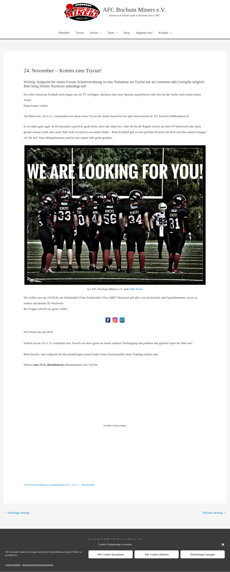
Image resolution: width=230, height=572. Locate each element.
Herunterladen (90, 485)
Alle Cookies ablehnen (157, 554)
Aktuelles (64, 33)
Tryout (80, 33)
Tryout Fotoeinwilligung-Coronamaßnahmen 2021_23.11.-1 (52, 485)
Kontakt (163, 33)
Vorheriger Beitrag (17, 512)
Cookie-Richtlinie (13, 565)
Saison (94, 33)
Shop (127, 33)
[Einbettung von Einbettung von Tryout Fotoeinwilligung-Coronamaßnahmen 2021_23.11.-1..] (115, 426)
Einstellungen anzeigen (202, 554)
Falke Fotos (136, 289)
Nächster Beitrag (214, 512)
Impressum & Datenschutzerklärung (37, 565)
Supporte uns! (144, 33)
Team (110, 33)
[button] (223, 544)
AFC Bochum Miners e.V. (134, 9)
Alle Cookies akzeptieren (110, 554)
